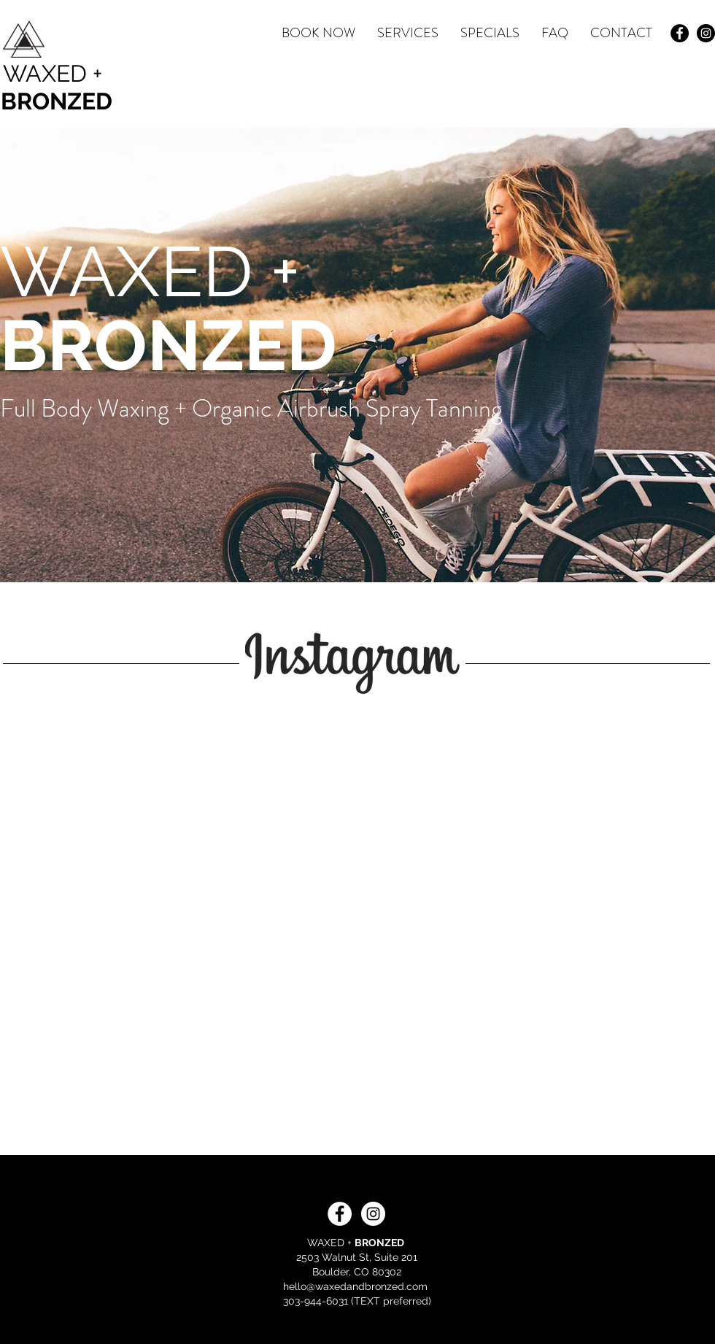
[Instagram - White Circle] (373, 1214)
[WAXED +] (55, 74)
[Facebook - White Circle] (340, 1214)
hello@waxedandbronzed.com (355, 1286)
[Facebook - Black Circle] (679, 33)
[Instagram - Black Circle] (706, 33)
